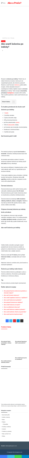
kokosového (11, 125)
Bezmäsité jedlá (6, 414)
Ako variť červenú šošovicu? (11, 295)
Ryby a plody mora (6, 433)
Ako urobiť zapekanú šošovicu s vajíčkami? (15, 297)
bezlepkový (10, 93)
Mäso (3, 419)
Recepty (12, 38)
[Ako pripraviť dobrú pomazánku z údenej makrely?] (7, 335)
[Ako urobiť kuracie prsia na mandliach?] (21, 351)
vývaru (17, 122)
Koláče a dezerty (6, 417)
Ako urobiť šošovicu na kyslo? (12, 304)
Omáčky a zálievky (6, 426)
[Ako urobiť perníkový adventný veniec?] (7, 353)
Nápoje (3, 422)
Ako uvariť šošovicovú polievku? (12, 300)
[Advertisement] (14, 21)
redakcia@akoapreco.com (11, 445)
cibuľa (6, 113)
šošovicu (17, 85)
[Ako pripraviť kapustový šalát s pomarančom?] (21, 335)
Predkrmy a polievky (6, 431)
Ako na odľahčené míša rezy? (12, 307)
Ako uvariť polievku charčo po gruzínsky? (15, 312)
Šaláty (3, 436)
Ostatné (4, 429)
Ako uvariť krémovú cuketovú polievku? (14, 309)
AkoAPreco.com (5, 38)
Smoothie (5, 424)
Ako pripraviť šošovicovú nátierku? (13, 302)
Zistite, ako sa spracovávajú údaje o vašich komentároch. (14, 405)
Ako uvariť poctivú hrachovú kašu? (13, 314)
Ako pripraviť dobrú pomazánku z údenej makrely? (6, 343)
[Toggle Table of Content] (12, 102)
